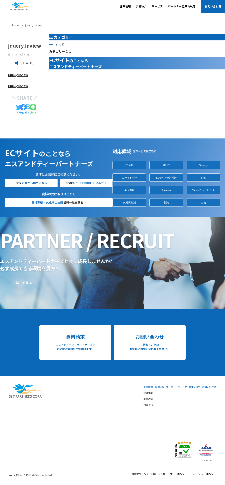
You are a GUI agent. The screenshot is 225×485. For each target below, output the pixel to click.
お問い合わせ (213, 6)
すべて (59, 44)
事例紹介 (141, 6)
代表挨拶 (148, 405)
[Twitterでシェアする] (19, 109)
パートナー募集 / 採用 (181, 6)
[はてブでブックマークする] (28, 109)
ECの (85, 183)
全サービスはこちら (144, 151)
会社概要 (148, 393)
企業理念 (148, 399)
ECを (30, 183)
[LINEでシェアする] (33, 109)
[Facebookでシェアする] (23, 109)
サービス (157, 6)
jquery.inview (18, 74)
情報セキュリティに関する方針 (148, 474)
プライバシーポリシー (204, 474)
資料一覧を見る (57, 202)
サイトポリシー (178, 474)
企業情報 (125, 6)
